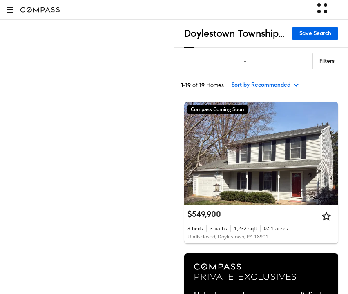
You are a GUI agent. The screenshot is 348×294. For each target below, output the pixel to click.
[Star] (326, 216)
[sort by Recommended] (265, 85)
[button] (10, 9)
